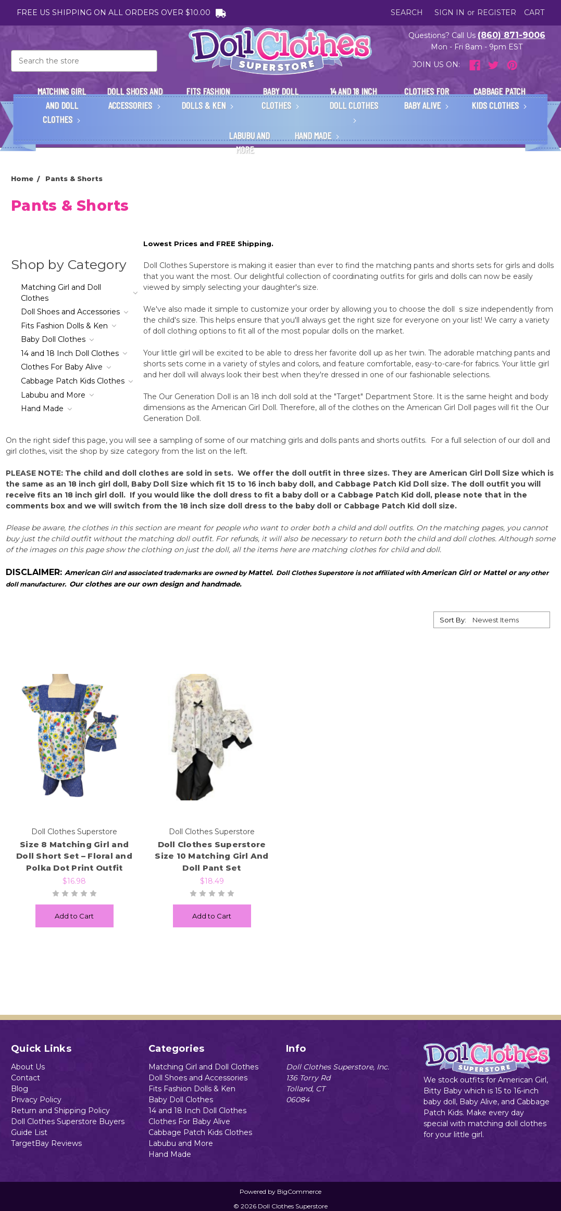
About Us (28, 1067)
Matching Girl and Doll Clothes (62, 105)
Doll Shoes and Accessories (135, 98)
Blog (19, 1088)
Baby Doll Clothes (280, 98)
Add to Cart (74, 916)
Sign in (449, 12)
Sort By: (453, 620)
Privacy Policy (36, 1099)
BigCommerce (299, 1191)
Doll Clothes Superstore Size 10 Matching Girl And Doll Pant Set (211, 856)
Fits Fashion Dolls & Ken (207, 98)
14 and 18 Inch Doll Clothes (353, 103)
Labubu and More (249, 142)
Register (496, 12)
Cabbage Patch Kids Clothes (499, 98)
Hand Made (317, 135)
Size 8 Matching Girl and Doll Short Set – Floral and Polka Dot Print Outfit (74, 856)
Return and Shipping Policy (60, 1110)
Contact (25, 1077)
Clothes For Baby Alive (427, 98)
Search (407, 12)
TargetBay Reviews (46, 1143)
